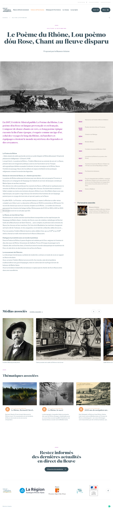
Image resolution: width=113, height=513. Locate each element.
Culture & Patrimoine (37, 10)
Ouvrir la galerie (36, 312)
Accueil (5, 17)
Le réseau (66, 10)
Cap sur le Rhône (94, 2)
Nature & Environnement (21, 10)
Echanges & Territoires (53, 10)
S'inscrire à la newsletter (56, 469)
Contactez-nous (105, 2)
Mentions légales (7, 506)
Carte (95, 10)
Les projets (74, 10)
